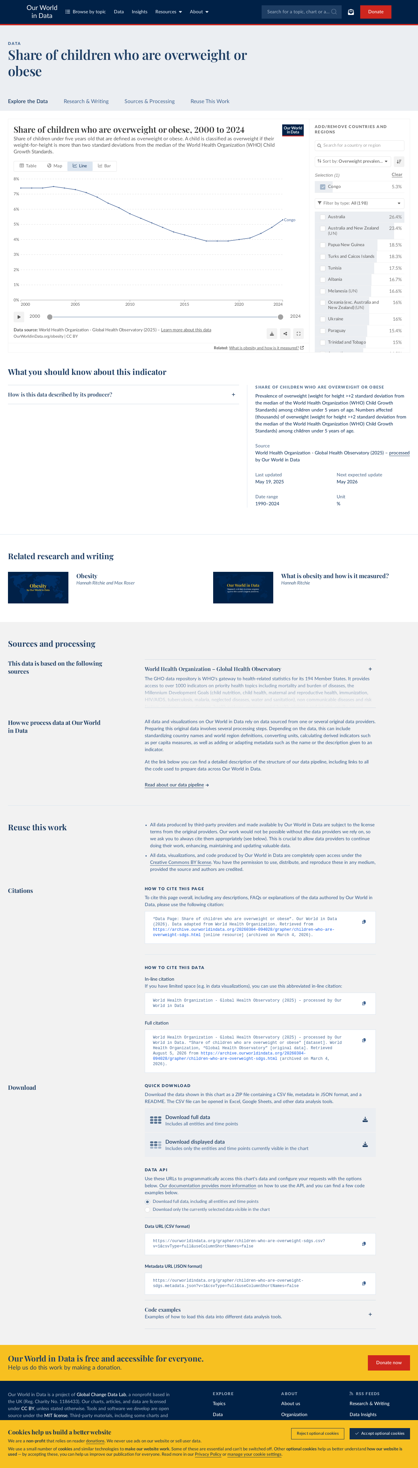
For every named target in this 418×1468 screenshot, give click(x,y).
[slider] (49, 317)
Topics (219, 1414)
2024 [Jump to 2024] (295, 317)
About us (290, 1414)
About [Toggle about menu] (199, 11)
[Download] (272, 333)
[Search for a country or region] (359, 145)
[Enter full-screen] (298, 333)
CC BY (72, 337)
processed (399, 453)
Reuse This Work (210, 101)
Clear (397, 175)
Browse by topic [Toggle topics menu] (85, 11)
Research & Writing (86, 101)
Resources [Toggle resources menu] (168, 11)
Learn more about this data (186, 330)
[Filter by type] (359, 203)
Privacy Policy (208, 1454)
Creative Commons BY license (180, 862)
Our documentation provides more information (207, 1194)
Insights (139, 12)
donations (95, 1441)
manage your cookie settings (254, 1454)
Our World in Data (42, 12)
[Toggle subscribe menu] (351, 12)
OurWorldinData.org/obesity (38, 337)
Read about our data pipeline (177, 785)
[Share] (285, 333)
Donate (375, 12)
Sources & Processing (150, 101)
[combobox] (302, 12)
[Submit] (333, 12)
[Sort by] (353, 161)
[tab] (28, 166)
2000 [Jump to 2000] (35, 317)
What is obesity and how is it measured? (264, 348)
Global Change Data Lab (101, 1405)
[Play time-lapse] (19, 317)
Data (119, 12)
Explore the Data (28, 101)
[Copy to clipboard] (357, 922)
